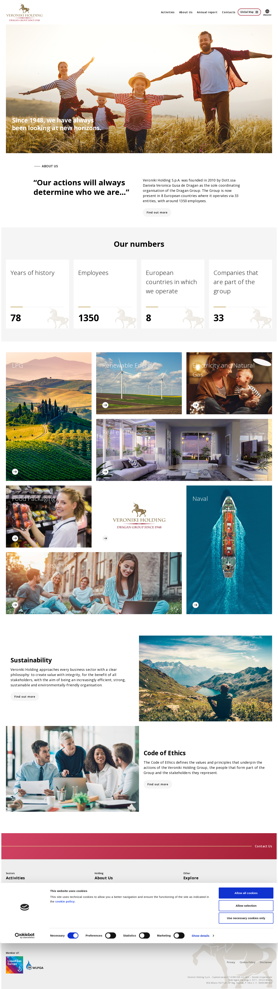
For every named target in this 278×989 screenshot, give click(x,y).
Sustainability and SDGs (200, 894)
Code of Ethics (105, 901)
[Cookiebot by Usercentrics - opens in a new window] (24, 981)
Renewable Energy (19, 894)
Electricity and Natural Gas (25, 901)
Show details (201, 981)
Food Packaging (17, 917)
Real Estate (14, 909)
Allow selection (246, 951)
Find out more (157, 212)
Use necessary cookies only (246, 963)
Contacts (228, 12)
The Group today (107, 886)
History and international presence (120, 917)
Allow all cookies (246, 938)
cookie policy (65, 947)
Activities (168, 12)
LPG (9, 886)
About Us (186, 12)
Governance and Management (116, 909)
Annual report (207, 12)
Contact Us (263, 846)
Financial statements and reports (207, 886)
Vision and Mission (108, 894)
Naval (10, 924)
